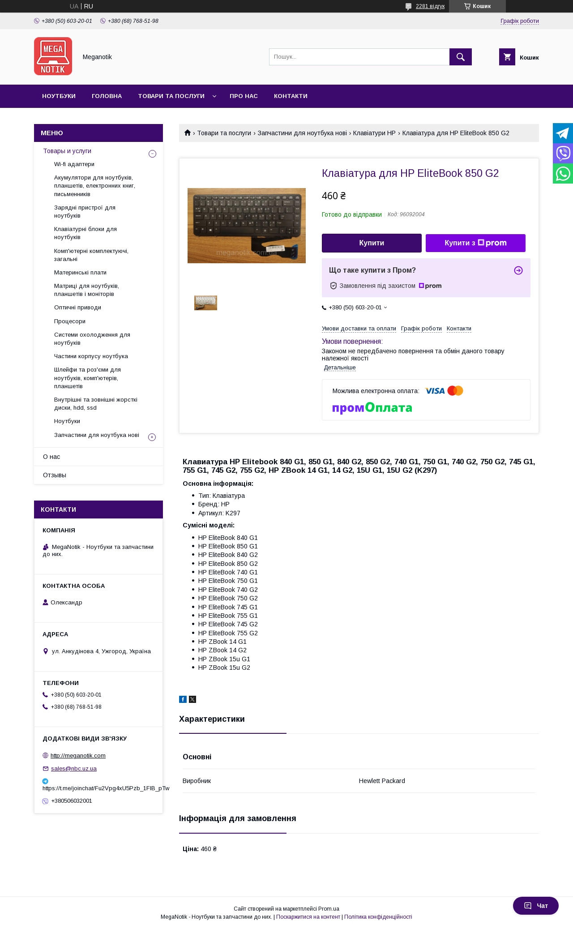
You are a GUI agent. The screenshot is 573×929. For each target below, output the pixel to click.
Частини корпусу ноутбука (91, 356)
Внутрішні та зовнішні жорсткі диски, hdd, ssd (95, 403)
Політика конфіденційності (378, 917)
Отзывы (54, 475)
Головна (107, 96)
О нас (51, 456)
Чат (536, 906)
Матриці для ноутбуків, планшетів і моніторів (86, 290)
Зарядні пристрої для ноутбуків (84, 211)
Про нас (244, 96)
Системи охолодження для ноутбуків (92, 338)
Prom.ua (328, 909)
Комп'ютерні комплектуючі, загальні (91, 255)
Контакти (291, 96)
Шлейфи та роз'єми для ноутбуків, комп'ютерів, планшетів (87, 377)
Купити (372, 243)
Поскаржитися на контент (308, 917)
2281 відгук (430, 6)
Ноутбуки (59, 96)
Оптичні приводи (77, 307)
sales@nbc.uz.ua (74, 768)
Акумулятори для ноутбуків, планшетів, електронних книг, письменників (94, 185)
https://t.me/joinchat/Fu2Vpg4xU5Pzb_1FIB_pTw (98, 788)
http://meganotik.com (78, 755)
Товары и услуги (67, 150)
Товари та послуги (171, 96)
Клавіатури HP (374, 133)
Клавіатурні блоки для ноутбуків (85, 233)
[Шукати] (460, 56)
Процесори (70, 321)
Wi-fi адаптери (74, 164)
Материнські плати (80, 272)
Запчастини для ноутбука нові (302, 133)
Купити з (475, 243)
